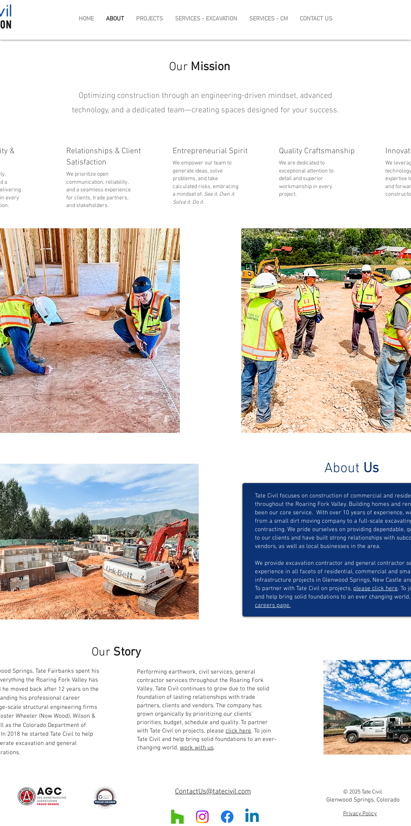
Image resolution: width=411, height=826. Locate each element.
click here (238, 731)
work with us (197, 747)
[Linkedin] (252, 816)
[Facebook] (227, 816)
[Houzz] (177, 816)
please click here (375, 588)
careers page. (273, 605)
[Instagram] (202, 816)
